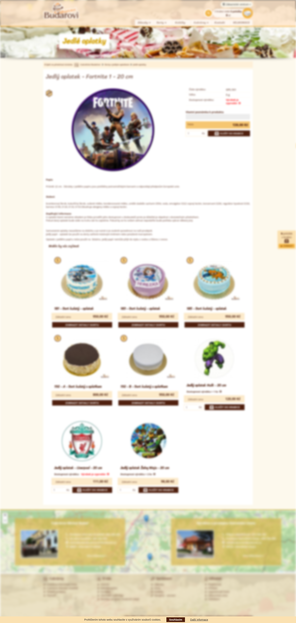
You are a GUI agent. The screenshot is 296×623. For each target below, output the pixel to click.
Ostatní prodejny (54, 591)
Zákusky (144, 22)
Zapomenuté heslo (217, 591)
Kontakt (220, 22)
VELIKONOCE (241, 22)
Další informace (199, 619)
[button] (146, 518)
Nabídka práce (107, 588)
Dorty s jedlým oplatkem (117, 64)
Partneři (49, 595)
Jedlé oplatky (139, 64)
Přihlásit (211, 588)
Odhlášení (212, 599)
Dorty (162, 22)
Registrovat (213, 584)
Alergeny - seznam (163, 595)
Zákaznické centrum (236, 4)
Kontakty (104, 591)
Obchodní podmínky (110, 595)
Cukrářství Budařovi (90, 64)
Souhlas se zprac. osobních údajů (118, 599)
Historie (103, 584)
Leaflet (280, 571)
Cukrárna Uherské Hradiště (60, 588)
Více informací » (253, 555)
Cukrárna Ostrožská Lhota (60, 584)
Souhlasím (175, 619)
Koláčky (180, 22)
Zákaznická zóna (216, 595)
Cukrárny (201, 22)
